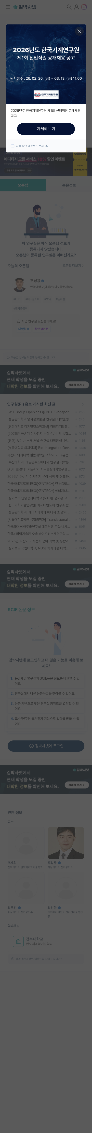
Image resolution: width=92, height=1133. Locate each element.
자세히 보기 (46, 129)
